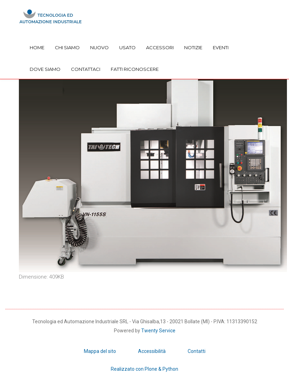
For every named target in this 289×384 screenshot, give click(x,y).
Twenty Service (158, 330)
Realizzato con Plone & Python (144, 369)
